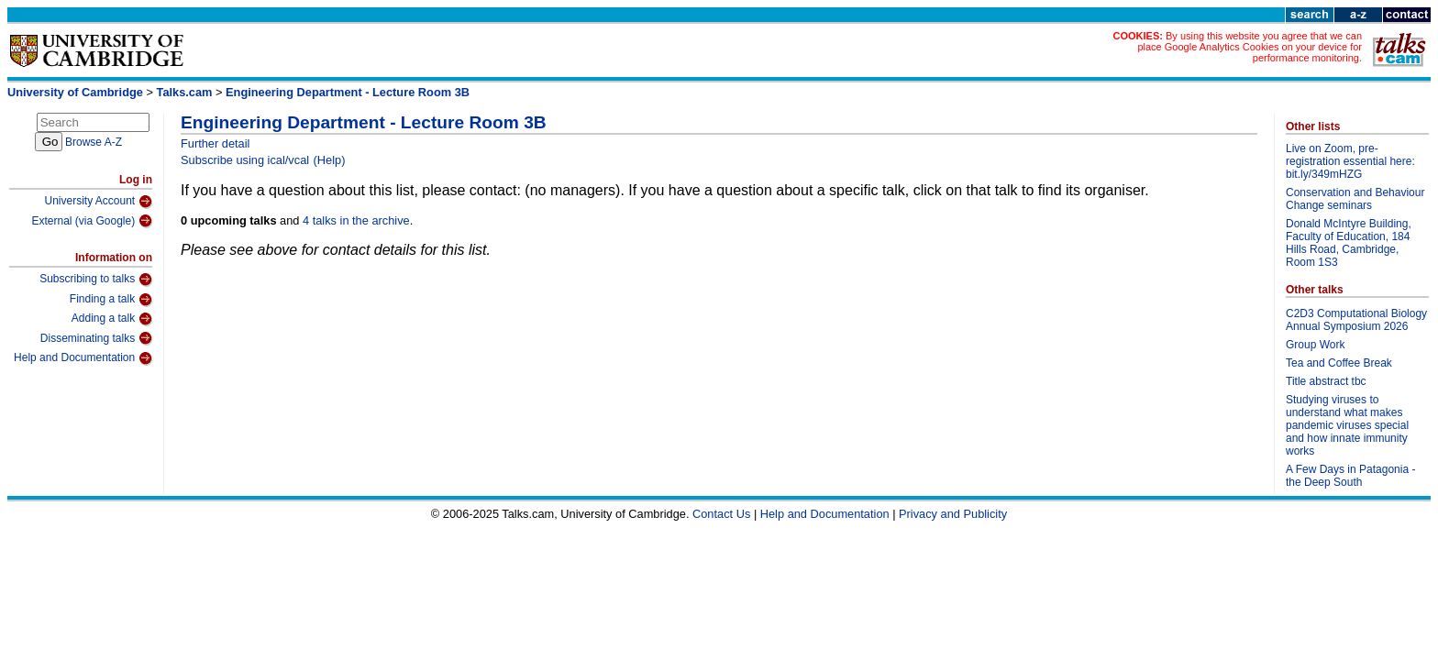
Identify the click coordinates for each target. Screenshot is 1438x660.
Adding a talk (112, 319)
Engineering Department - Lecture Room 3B (348, 92)
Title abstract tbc (1326, 381)
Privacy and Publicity (953, 514)
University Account (98, 201)
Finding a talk (111, 299)
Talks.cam (185, 92)
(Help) (330, 160)
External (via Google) (91, 221)
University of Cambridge (75, 92)
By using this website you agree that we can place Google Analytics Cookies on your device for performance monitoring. (1249, 46)
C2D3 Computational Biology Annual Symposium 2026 (1356, 320)
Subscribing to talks (95, 279)
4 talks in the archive (356, 220)
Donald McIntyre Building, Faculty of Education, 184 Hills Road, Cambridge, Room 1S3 (1348, 243)
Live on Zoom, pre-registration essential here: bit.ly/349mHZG (1350, 161)
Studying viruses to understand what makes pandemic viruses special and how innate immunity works (1347, 425)
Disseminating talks (96, 338)
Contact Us (721, 514)
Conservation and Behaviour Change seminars (1355, 199)
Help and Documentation (83, 358)
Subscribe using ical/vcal (245, 160)
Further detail (215, 143)
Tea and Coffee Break (1339, 363)
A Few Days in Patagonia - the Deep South (1350, 476)
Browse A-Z (93, 142)
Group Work (1315, 344)
